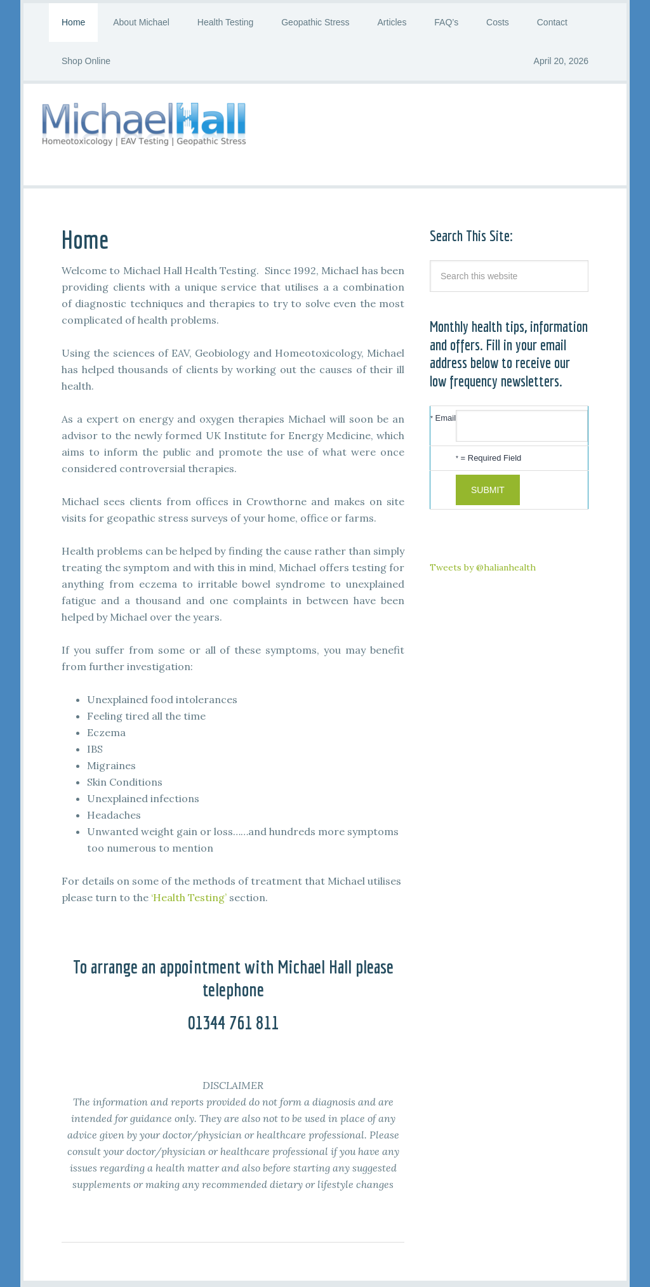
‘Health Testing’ (189, 897)
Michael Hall (325, 134)
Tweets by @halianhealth (483, 567)
